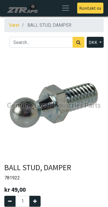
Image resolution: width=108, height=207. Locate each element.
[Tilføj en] (35, 201)
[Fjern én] (10, 201)
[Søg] (78, 42)
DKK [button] (93, 42)
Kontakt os (90, 8)
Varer (14, 25)
